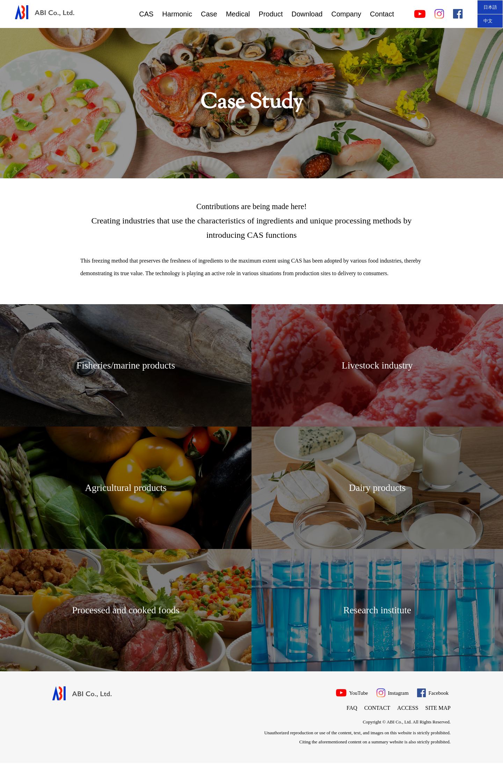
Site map (438, 709)
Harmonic (177, 14)
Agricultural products (125, 488)
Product (271, 14)
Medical (238, 14)
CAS (146, 14)
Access (407, 709)
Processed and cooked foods (125, 610)
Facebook (434, 693)
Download (307, 14)
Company (346, 14)
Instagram (389, 693)
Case (209, 14)
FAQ (352, 709)
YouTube (344, 693)
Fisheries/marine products (126, 365)
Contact (382, 14)
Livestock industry (377, 365)
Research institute (377, 610)
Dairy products (377, 488)
